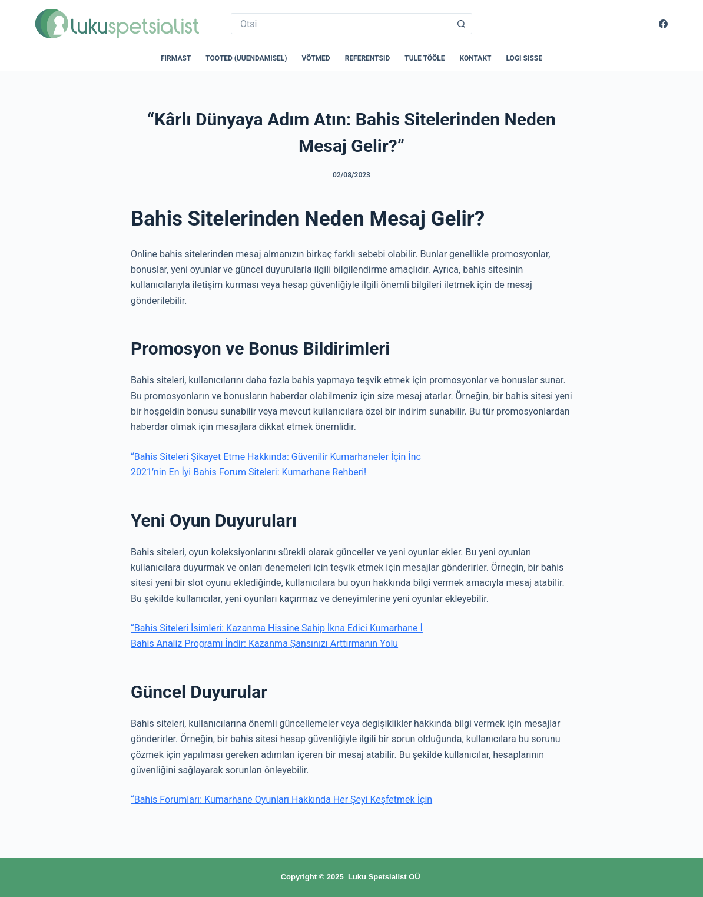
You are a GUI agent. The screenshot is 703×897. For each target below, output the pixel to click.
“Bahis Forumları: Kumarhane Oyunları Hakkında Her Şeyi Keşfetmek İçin (281, 799)
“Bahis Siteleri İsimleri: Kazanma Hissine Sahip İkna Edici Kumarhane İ (277, 628)
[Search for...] (341, 23)
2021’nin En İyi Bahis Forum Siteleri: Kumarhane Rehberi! (248, 472)
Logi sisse (524, 58)
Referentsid (367, 58)
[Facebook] (663, 23)
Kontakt (476, 58)
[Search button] (461, 23)
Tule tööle (424, 58)
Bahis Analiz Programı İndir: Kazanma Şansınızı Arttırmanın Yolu (264, 643)
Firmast (176, 58)
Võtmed (316, 58)
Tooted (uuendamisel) (246, 58)
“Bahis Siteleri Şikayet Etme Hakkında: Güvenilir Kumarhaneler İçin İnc (276, 456)
